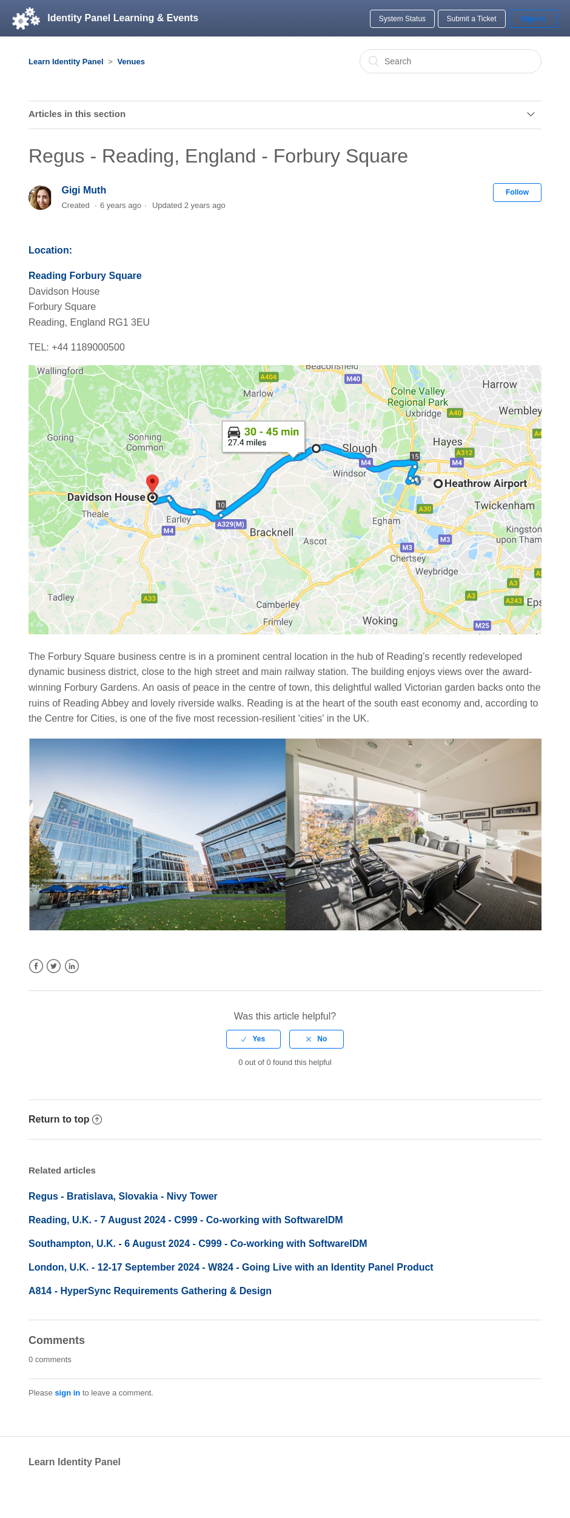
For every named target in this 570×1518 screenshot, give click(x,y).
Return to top (65, 1119)
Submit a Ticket (472, 19)
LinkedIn (71, 966)
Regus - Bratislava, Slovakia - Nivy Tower (123, 1196)
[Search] (451, 61)
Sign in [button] (533, 19)
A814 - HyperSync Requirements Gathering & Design (150, 1291)
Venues (131, 61)
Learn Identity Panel (66, 61)
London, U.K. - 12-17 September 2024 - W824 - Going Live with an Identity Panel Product (231, 1267)
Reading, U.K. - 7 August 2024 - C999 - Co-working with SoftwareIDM (186, 1220)
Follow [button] (517, 192)
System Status (402, 19)
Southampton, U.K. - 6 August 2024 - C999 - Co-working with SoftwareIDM (198, 1243)
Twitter (53, 966)
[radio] (253, 1039)
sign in (67, 1392)
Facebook (36, 966)
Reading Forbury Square (85, 275)
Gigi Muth (83, 190)
